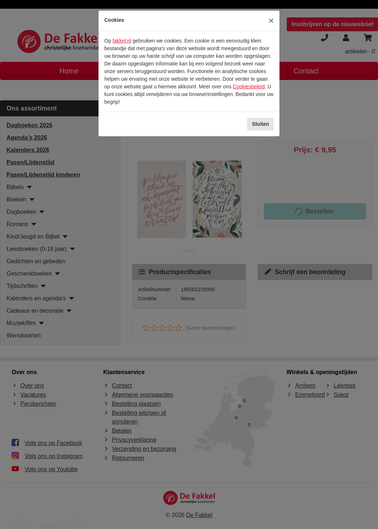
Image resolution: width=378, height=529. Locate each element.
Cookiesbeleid (249, 86)
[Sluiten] (271, 21)
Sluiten (260, 124)
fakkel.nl (122, 41)
